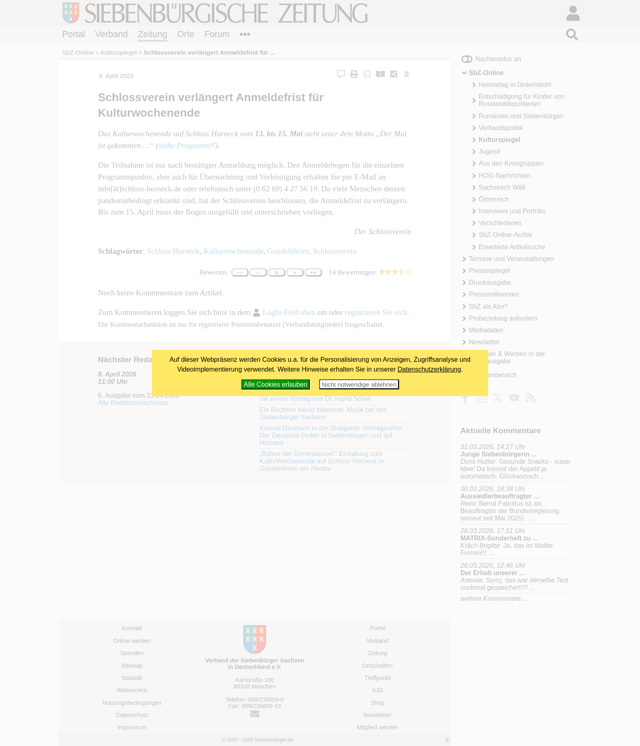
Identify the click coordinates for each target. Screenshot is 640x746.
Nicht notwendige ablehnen (359, 384)
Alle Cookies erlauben (275, 384)
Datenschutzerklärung (429, 369)
